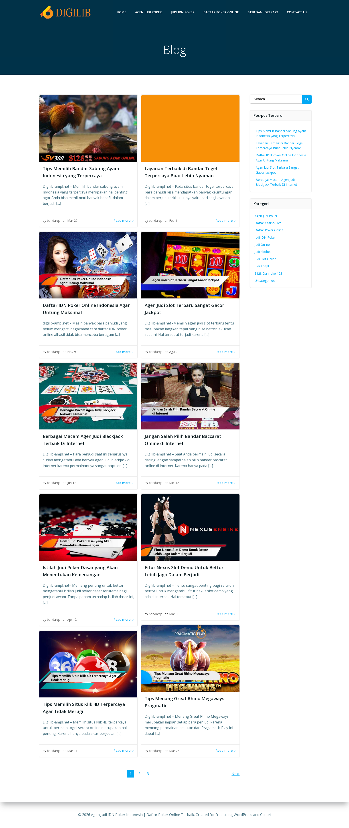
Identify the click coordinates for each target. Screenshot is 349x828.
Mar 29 (72, 220)
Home (121, 12)
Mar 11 (72, 751)
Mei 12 (174, 483)
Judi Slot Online (265, 259)
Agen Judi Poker (148, 12)
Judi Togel (262, 266)
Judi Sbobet (263, 252)
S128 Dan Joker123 (263, 12)
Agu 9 (173, 352)
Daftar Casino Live (268, 223)
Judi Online (262, 244)
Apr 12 (72, 619)
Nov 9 (71, 352)
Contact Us (297, 12)
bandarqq (54, 220)
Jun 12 (71, 483)
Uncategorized (265, 280)
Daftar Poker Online (221, 12)
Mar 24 (174, 751)
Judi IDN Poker (183, 12)
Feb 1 (173, 220)
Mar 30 (174, 614)
